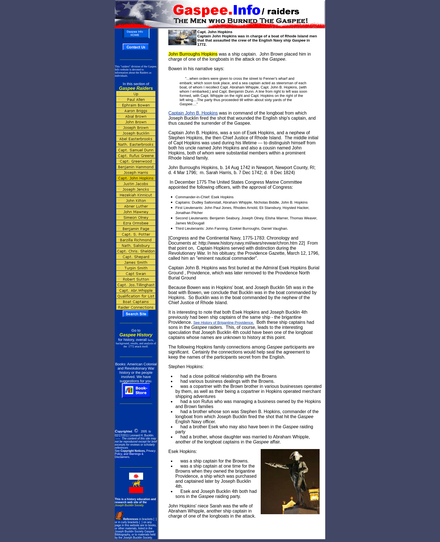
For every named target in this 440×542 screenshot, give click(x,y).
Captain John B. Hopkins (193, 113)
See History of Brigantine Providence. (223, 322)
